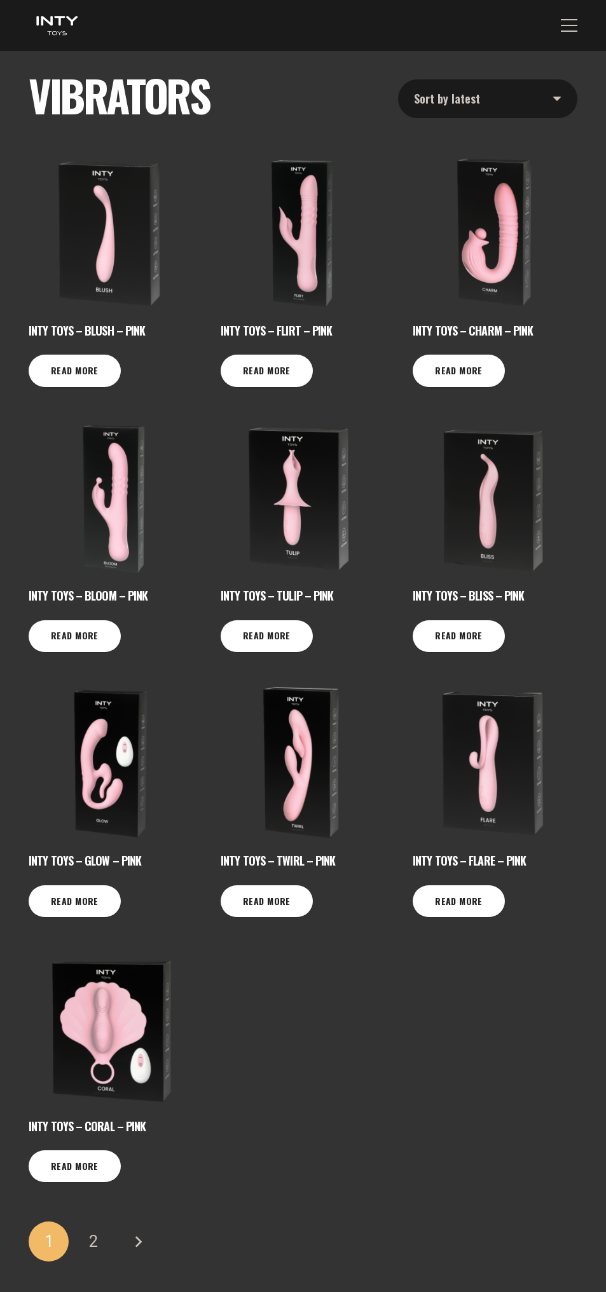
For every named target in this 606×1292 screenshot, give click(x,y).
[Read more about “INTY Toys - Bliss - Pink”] (459, 636)
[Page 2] (93, 1241)
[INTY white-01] (57, 25)
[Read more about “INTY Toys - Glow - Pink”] (75, 901)
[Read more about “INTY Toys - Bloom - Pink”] (75, 636)
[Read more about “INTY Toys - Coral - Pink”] (75, 1166)
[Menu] (569, 25)
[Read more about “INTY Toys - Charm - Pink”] (459, 370)
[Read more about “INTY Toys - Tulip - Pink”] (267, 636)
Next (138, 1241)
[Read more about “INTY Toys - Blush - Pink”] (75, 370)
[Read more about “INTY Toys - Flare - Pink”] (459, 901)
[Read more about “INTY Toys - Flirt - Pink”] (267, 370)
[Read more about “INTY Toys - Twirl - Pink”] (267, 901)
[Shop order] (487, 98)
